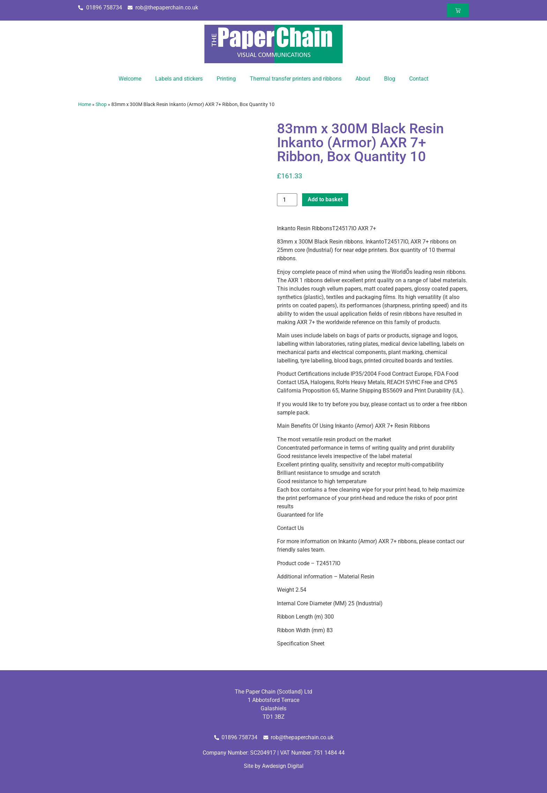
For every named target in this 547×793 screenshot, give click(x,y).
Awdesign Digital (283, 766)
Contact (418, 78)
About (362, 78)
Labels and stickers (179, 78)
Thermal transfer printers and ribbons (296, 78)
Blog (389, 78)
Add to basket (325, 199)
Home (84, 104)
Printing (226, 78)
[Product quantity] (287, 199)
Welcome (130, 78)
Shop (101, 104)
